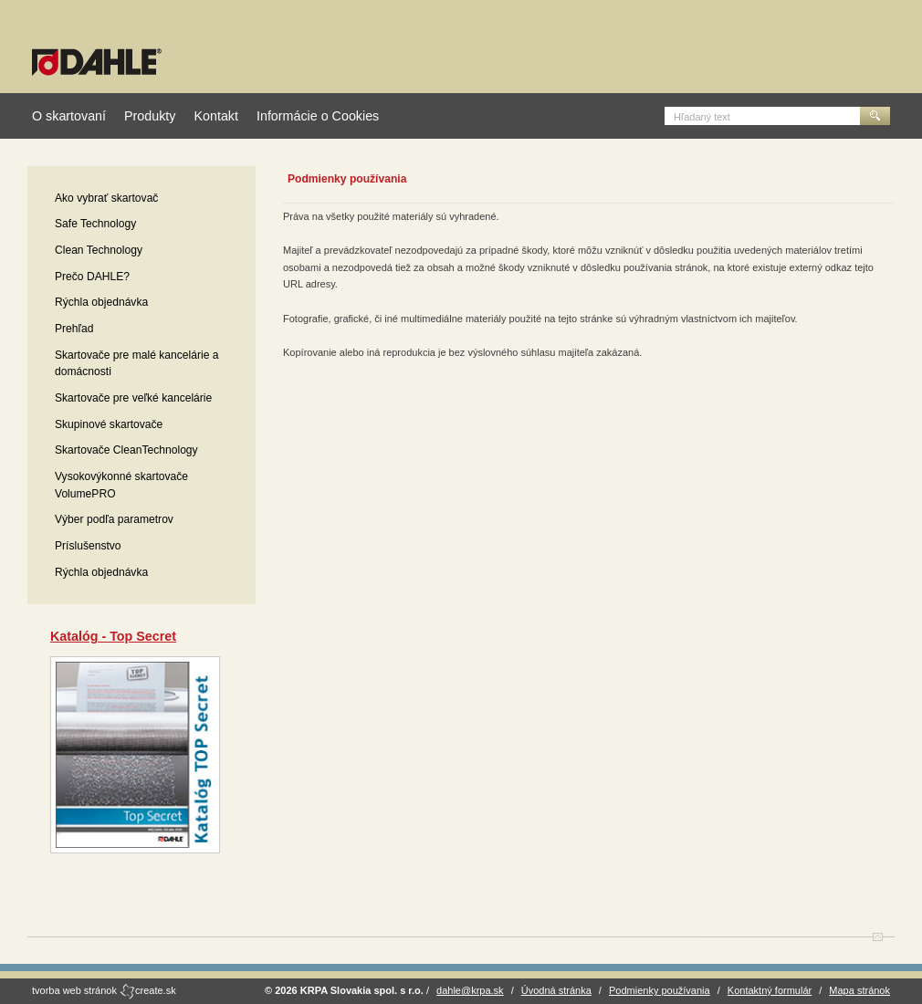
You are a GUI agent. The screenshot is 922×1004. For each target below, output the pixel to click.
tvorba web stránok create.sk (104, 990)
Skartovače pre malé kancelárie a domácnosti (136, 364)
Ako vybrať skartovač (106, 198)
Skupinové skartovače (108, 424)
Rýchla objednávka (101, 302)
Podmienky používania (659, 990)
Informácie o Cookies (318, 116)
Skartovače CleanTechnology (126, 450)
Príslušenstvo (88, 545)
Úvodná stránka (556, 990)
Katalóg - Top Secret (113, 636)
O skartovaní (69, 116)
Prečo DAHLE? (92, 276)
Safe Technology (95, 223)
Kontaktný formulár (770, 990)
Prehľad (74, 328)
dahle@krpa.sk (470, 990)
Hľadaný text (702, 116)
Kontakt (215, 116)
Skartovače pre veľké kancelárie (133, 398)
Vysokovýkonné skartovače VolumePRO (121, 485)
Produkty (149, 116)
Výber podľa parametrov (114, 519)
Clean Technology (98, 250)
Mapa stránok (859, 990)
